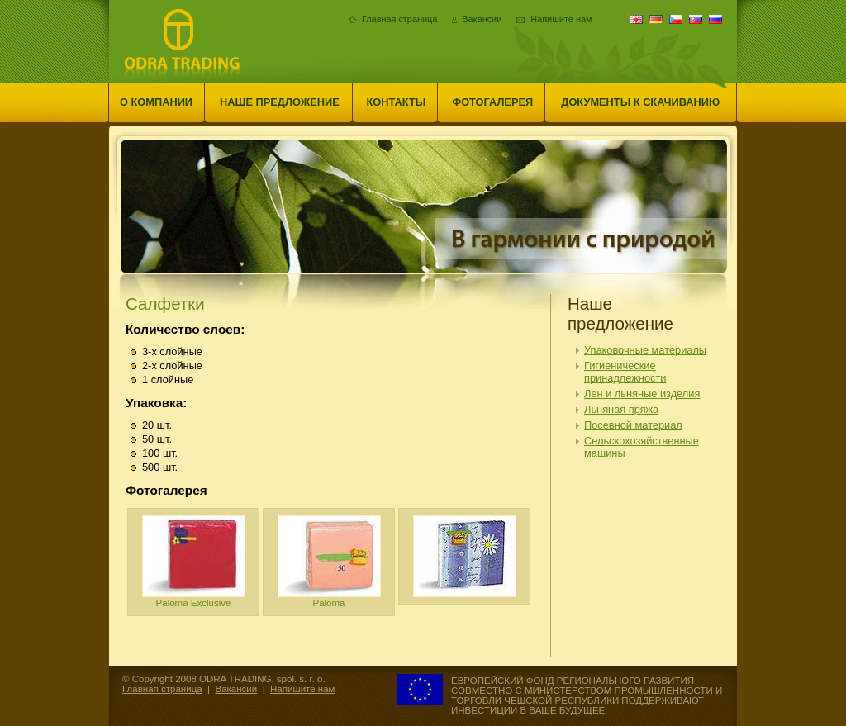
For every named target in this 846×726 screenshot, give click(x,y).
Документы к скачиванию (640, 102)
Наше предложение (280, 102)
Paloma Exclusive (193, 561)
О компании (156, 102)
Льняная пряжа (621, 409)
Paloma (329, 561)
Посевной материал (633, 425)
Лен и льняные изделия (642, 393)
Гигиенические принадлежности (625, 371)
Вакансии (481, 19)
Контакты (396, 102)
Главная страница (399, 19)
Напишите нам (561, 19)
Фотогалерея (492, 102)
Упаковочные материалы (645, 350)
